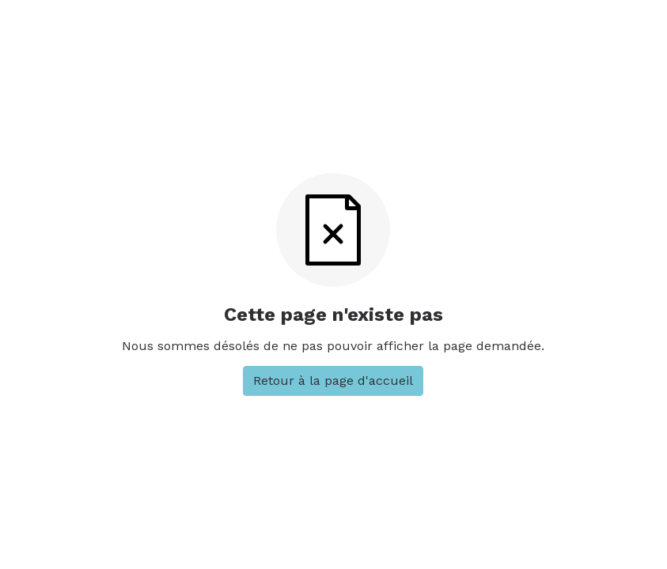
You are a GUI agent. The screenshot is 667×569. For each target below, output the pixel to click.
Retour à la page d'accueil (333, 380)
